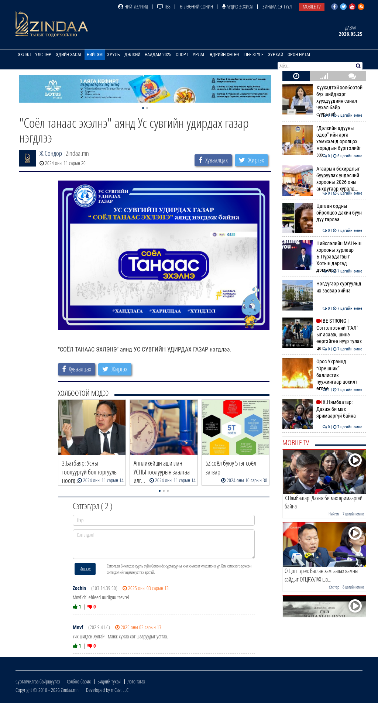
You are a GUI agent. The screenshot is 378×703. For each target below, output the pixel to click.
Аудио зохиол (237, 6)
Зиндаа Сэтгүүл (277, 6)
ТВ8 (164, 6)
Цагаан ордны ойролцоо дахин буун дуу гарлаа (322, 213)
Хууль (113, 54)
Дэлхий (132, 54)
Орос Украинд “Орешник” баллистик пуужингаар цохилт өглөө (322, 375)
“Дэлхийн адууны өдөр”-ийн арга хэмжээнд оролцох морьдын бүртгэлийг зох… (322, 141)
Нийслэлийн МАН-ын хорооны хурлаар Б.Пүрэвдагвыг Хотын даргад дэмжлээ (322, 257)
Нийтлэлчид (133, 6)
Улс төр (43, 54)
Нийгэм (95, 54)
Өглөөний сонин (196, 6)
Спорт (182, 54)
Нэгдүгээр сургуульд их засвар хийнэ (322, 287)
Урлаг (199, 54)
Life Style (254, 54)
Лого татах (136, 681)
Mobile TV (312, 6)
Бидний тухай (109, 681)
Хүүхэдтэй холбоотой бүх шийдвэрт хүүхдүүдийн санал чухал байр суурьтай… (322, 101)
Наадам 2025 (158, 54)
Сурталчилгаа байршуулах (38, 681)
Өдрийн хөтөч (224, 54)
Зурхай (275, 54)
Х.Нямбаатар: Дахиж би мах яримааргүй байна (322, 409)
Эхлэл (24, 54)
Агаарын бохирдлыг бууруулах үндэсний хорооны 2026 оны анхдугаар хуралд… (322, 178)
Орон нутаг (299, 54)
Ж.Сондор (50, 153)
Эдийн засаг (69, 54)
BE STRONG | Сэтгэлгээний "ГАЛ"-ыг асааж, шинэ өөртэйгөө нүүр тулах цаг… (322, 334)
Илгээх (85, 568)
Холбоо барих (79, 681)
